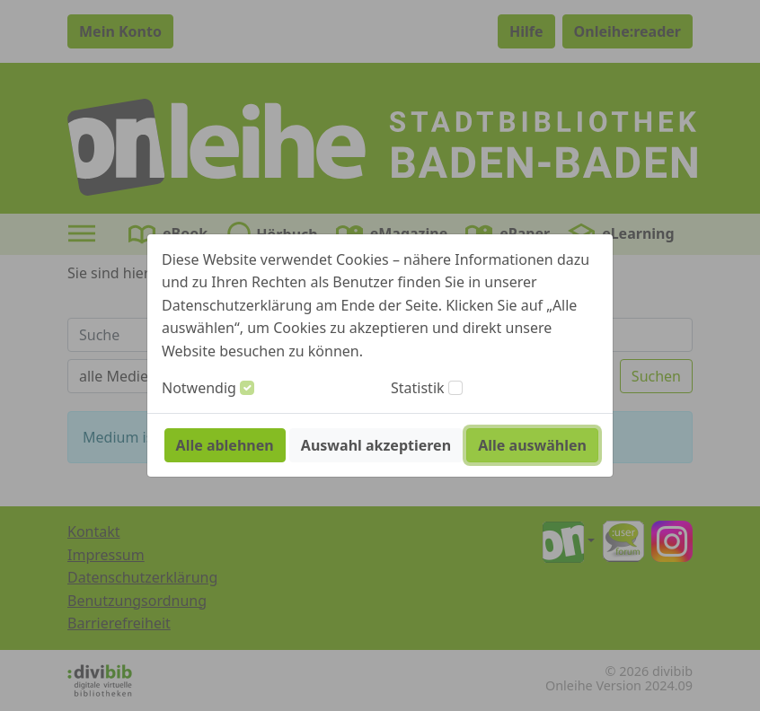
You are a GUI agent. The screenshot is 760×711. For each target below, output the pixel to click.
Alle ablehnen (225, 445)
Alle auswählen (532, 445)
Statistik (418, 388)
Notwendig (199, 388)
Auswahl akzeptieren (376, 445)
